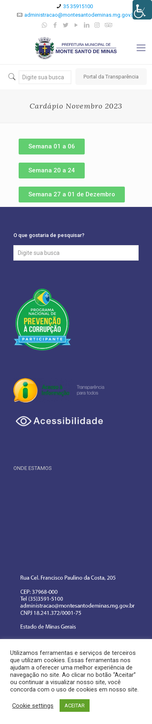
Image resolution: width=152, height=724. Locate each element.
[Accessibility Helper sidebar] (142, 10)
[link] (44, 25)
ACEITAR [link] (74, 705)
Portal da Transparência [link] (111, 77)
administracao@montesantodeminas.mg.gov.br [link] (80, 15)
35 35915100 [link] (78, 6)
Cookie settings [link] (33, 705)
